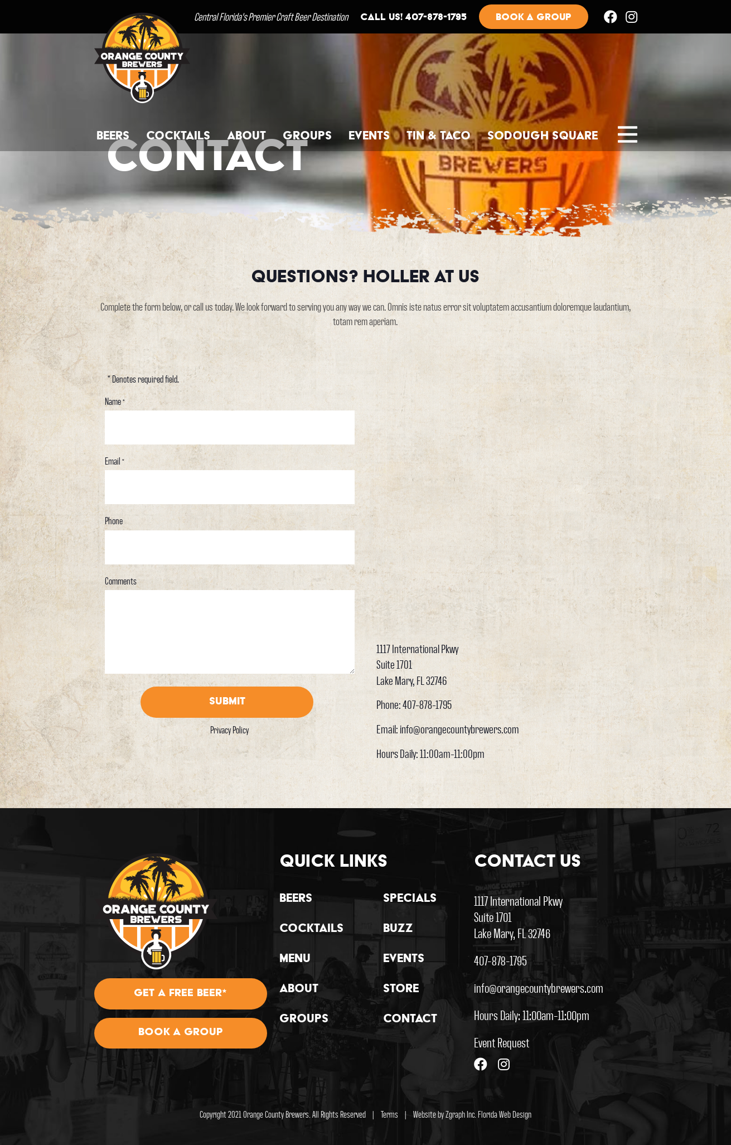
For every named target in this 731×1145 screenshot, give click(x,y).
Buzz (398, 929)
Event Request (501, 1042)
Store (401, 989)
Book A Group (180, 1033)
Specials (410, 899)
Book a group (534, 17)
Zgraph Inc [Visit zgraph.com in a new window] (460, 1114)
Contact (410, 1019)
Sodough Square (542, 136)
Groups (307, 136)
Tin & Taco (438, 136)
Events (369, 136)
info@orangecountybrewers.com (459, 728)
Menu (295, 959)
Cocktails (178, 136)
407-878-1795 (427, 704)
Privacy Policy (229, 729)
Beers (112, 136)
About (246, 136)
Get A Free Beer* (180, 994)
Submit (227, 702)
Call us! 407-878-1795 (413, 18)
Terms (389, 1114)
